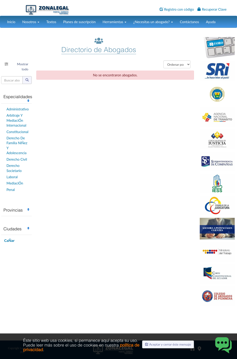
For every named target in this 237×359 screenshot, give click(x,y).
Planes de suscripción (79, 22)
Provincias (13, 210)
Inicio (11, 22)
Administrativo (17, 109)
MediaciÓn (14, 183)
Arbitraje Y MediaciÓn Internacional (16, 120)
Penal (10, 189)
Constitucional (17, 132)
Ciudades (12, 228)
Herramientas (114, 22)
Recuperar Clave (212, 9)
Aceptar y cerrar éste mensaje (168, 344)
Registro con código (177, 9)
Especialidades (17, 96)
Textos (51, 22)
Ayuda (210, 22)
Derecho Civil (16, 159)
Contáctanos (189, 22)
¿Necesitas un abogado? (153, 22)
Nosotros (30, 22)
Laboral (12, 177)
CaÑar (9, 240)
